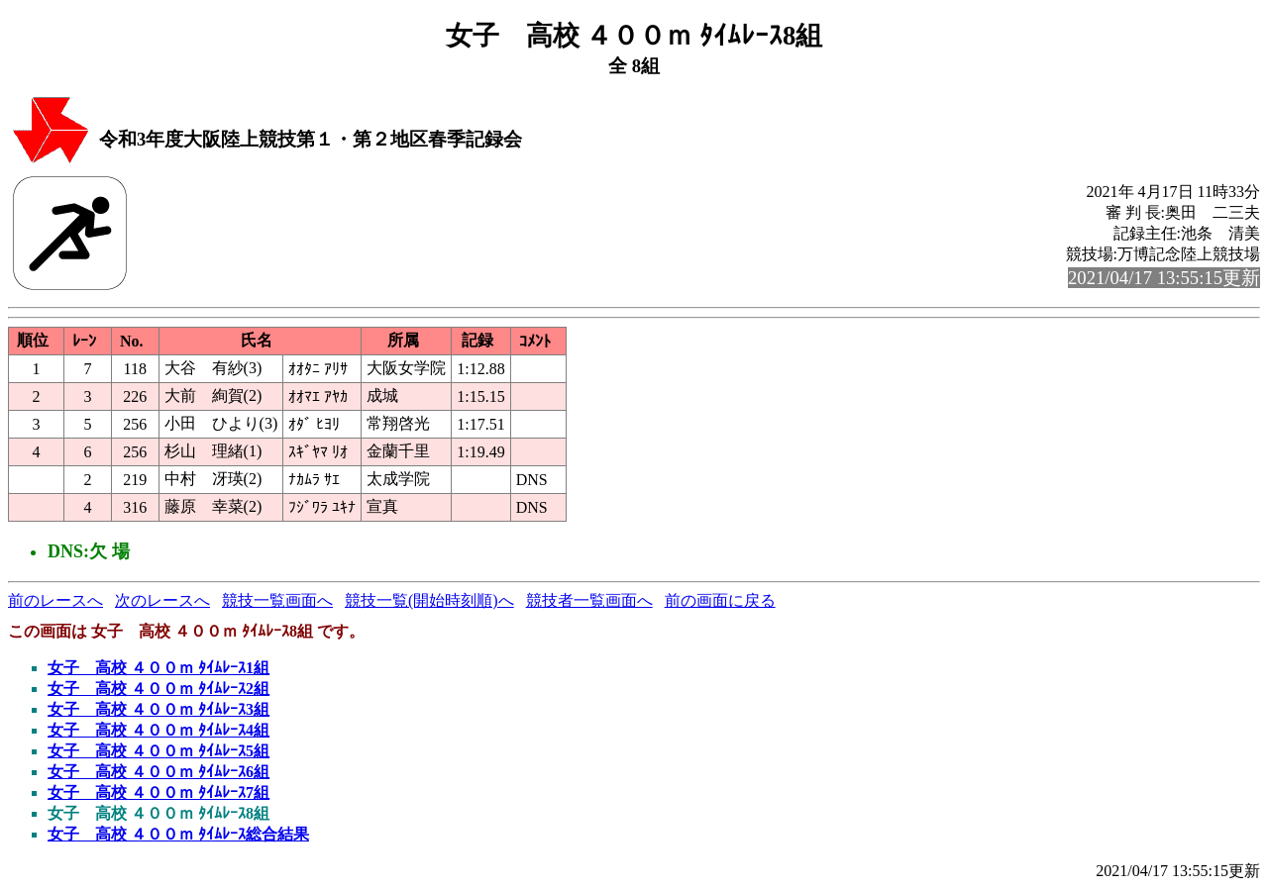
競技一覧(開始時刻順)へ (429, 600)
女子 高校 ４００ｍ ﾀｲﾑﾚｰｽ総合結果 (178, 834)
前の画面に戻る (720, 600)
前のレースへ (55, 600)
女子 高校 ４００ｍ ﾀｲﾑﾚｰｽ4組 (158, 730)
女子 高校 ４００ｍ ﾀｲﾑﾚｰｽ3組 (158, 709)
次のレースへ (162, 600)
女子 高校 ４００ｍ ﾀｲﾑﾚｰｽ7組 (158, 792)
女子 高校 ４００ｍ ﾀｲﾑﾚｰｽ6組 (158, 771)
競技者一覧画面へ (589, 600)
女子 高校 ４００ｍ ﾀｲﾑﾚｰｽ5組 (158, 750)
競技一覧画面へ (277, 600)
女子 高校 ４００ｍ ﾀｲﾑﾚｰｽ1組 (158, 667)
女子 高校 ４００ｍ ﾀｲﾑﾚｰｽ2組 (158, 688)
